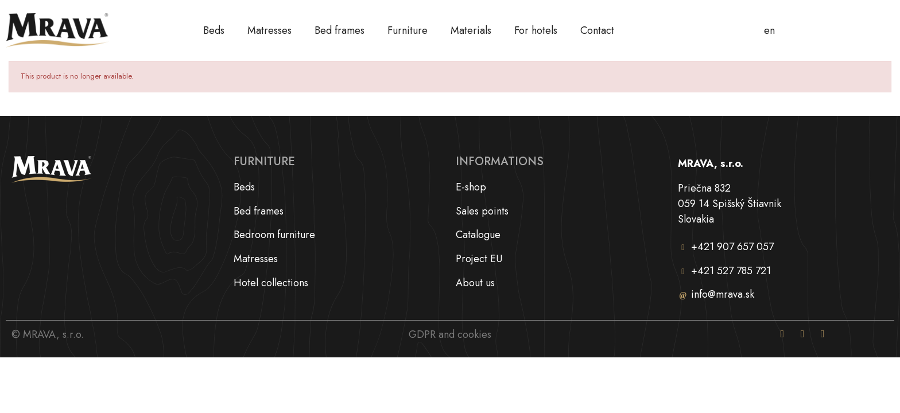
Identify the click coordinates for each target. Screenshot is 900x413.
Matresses (269, 30)
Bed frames (339, 30)
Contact (597, 30)
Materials (471, 30)
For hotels (535, 30)
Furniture (407, 30)
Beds (213, 30)
